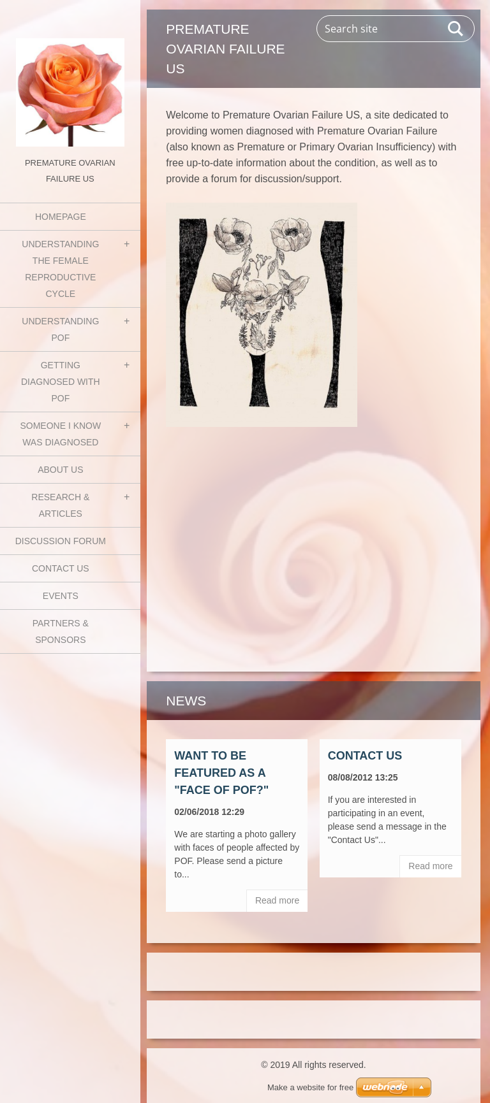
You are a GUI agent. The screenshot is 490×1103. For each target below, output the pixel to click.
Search (456, 28)
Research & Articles (60, 505)
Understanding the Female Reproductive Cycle (60, 269)
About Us (60, 470)
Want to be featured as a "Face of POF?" (221, 773)
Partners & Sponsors (61, 631)
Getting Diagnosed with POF (60, 381)
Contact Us (60, 568)
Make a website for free (310, 1087)
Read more (277, 900)
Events (60, 596)
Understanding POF (60, 329)
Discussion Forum (60, 541)
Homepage (60, 217)
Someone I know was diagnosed (60, 434)
